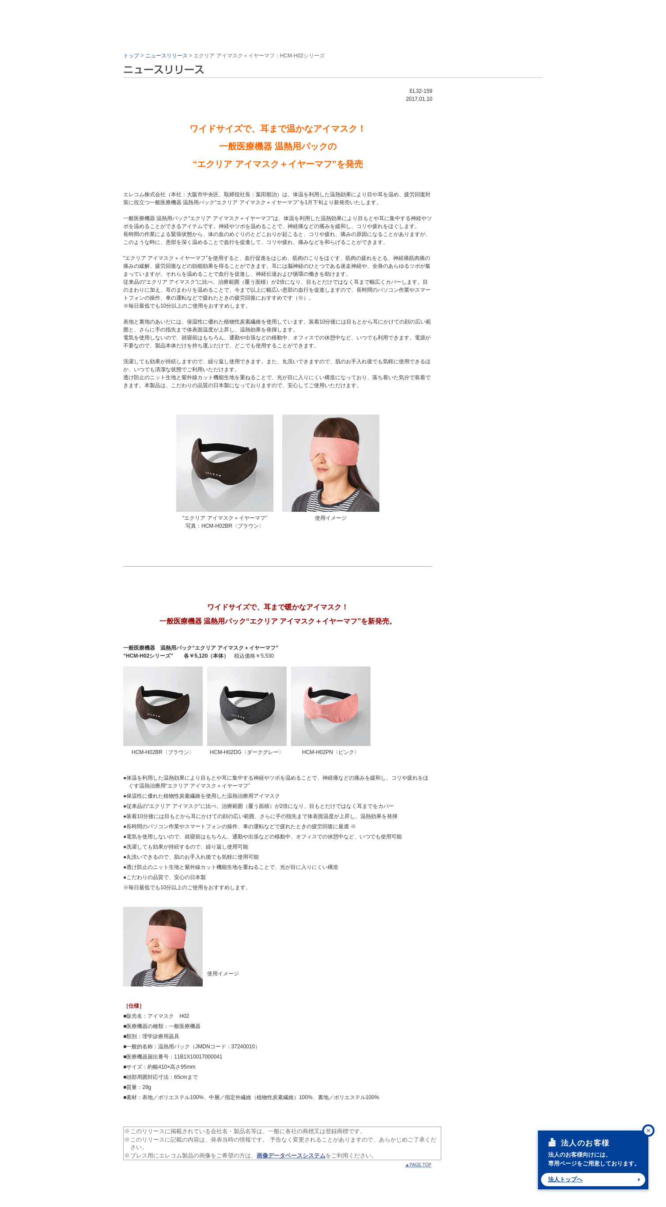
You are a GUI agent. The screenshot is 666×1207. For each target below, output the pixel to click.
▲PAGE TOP (418, 1164)
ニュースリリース (166, 56)
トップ (131, 56)
